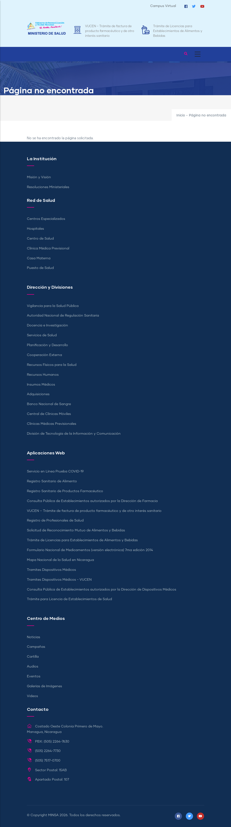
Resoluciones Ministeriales (48, 187)
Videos (32, 696)
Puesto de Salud (40, 268)
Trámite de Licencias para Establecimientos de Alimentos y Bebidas (177, 31)
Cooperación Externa (44, 355)
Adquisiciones (38, 394)
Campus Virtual (163, 6)
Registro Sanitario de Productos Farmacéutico (65, 491)
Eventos (33, 676)
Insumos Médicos (41, 384)
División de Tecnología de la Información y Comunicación (74, 433)
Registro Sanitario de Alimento (52, 481)
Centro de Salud (40, 238)
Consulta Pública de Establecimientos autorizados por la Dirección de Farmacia (92, 501)
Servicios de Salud (42, 335)
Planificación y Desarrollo (47, 345)
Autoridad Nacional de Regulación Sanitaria (63, 315)
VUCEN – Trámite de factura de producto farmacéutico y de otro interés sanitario (109, 31)
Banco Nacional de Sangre (49, 404)
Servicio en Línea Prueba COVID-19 (55, 471)
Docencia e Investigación (47, 325)
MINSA (53, 815)
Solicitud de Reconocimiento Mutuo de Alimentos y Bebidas (76, 530)
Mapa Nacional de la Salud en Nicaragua (60, 560)
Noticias (33, 637)
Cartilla (33, 656)
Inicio (180, 115)
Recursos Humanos (43, 374)
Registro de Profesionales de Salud (55, 520)
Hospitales (35, 228)
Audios (32, 666)
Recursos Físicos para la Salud (51, 365)
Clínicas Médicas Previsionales (51, 424)
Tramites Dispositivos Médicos (51, 570)
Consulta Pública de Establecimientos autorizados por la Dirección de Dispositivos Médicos (101, 589)
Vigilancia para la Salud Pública (53, 306)
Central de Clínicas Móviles (49, 414)
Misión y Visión (39, 177)
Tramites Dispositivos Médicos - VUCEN (59, 579)
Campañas (36, 647)
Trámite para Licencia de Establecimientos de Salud (69, 599)
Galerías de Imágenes (44, 686)
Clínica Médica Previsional (48, 248)
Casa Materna (38, 258)
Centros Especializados (46, 219)
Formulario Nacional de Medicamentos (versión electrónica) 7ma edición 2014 (90, 550)
